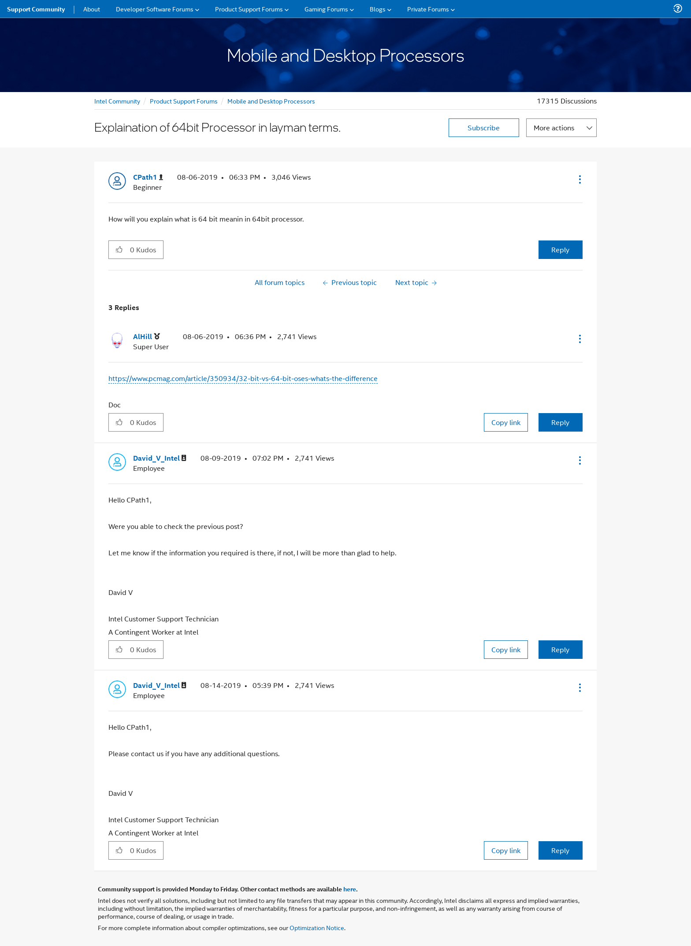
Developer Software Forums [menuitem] (154, 8)
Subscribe (484, 127)
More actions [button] (554, 127)
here (349, 889)
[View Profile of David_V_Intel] (159, 458)
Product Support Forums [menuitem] (249, 8)
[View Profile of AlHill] (146, 337)
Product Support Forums (184, 100)
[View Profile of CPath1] (148, 177)
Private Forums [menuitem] (428, 8)
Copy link (505, 422)
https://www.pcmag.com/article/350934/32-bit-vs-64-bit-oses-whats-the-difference (243, 378)
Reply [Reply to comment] (560, 422)
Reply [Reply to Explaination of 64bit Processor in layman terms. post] (560, 249)
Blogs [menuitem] (378, 8)
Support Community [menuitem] (36, 9)
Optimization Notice (317, 927)
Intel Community (117, 100)
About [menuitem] (91, 8)
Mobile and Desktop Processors (271, 100)
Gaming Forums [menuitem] (326, 8)
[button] (579, 179)
